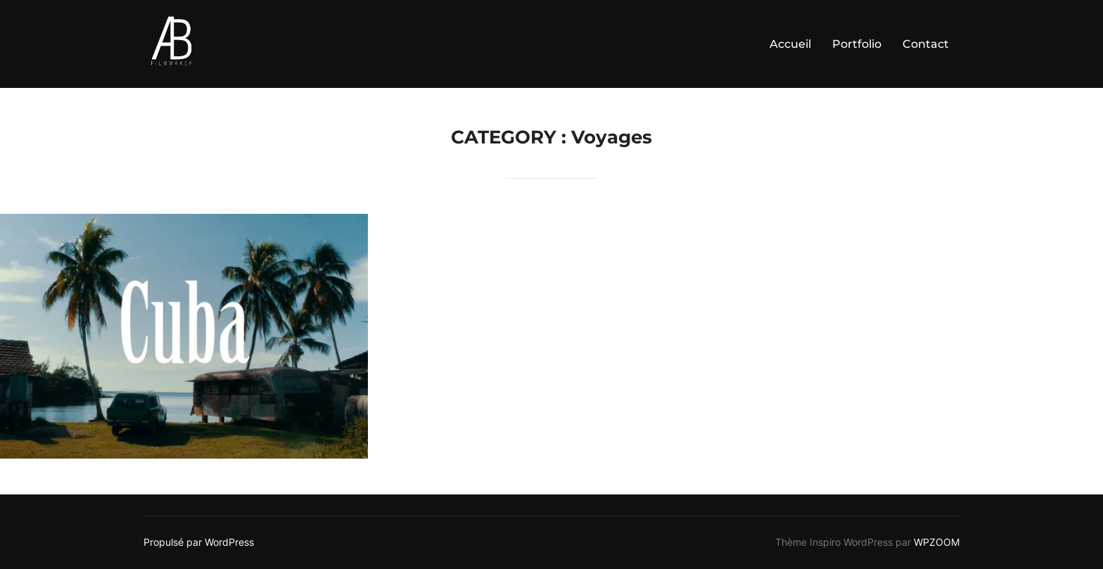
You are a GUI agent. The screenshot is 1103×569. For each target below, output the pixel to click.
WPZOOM (936, 542)
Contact (926, 44)
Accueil (790, 44)
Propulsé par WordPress (199, 542)
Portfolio (856, 44)
